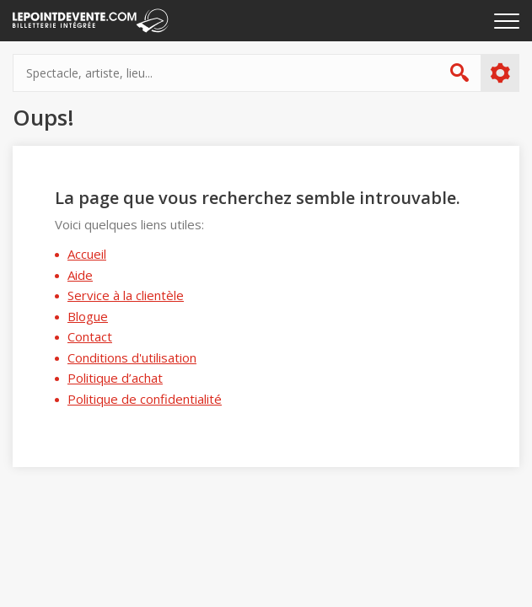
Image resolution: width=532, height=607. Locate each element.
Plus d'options (499, 73)
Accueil (86, 253)
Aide (80, 274)
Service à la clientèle (125, 295)
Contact (89, 336)
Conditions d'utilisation (131, 357)
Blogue (87, 316)
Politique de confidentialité (144, 398)
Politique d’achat (115, 377)
